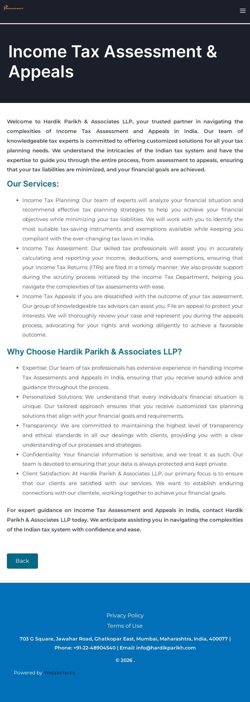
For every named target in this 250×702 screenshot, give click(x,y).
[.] (12, 7)
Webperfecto (59, 673)
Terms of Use (125, 626)
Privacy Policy (125, 615)
